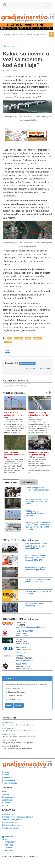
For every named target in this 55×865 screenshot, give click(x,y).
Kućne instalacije (9, 822)
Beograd (7, 342)
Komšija (5, 734)
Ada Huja (18, 338)
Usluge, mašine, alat (10, 828)
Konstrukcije (7, 814)
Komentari (9, 717)
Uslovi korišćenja (9, 783)
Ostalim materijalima (16, 696)
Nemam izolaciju (14, 700)
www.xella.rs (21, 652)
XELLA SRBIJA (22, 648)
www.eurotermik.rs (24, 669)
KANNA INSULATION (24, 631)
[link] (27, 17)
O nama (5, 772)
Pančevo (37, 338)
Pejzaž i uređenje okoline (12, 825)
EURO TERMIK (22, 664)
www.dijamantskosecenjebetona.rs (30, 627)
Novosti (14, 70)
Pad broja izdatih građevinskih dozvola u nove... (14, 415)
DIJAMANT (20, 623)
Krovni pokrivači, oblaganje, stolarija (17, 817)
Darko (4, 722)
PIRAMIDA (20, 656)
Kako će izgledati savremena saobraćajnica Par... (15, 454)
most (9, 338)
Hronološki (30, 368)
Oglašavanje (7, 777)
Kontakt (5, 775)
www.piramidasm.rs (24, 660)
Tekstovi (5, 795)
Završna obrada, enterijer (12, 820)
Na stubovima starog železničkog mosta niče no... (38, 415)
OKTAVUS (20, 639)
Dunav (28, 338)
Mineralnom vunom (15, 688)
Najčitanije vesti (28, 482)
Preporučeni (45, 368)
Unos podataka (8, 780)
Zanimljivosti (7, 800)
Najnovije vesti (11, 482)
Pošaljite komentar (27, 363)
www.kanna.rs (22, 635)
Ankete (5, 805)
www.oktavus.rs (22, 644)
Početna (5, 46)
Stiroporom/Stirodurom (16, 692)
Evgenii (5, 728)
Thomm (5, 740)
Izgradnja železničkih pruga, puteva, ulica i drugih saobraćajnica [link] (18, 386)
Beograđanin (7, 746)
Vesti (15, 46)
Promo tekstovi (8, 797)
